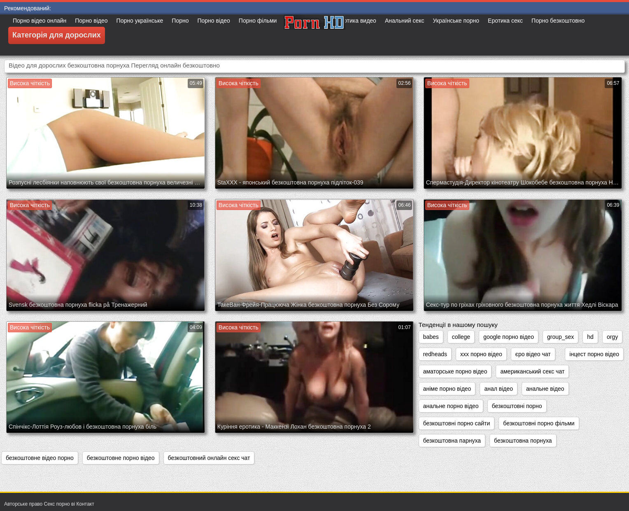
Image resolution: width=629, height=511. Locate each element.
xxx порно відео (481, 354)
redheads (435, 354)
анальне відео (545, 388)
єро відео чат (533, 354)
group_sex (560, 337)
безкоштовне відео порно (40, 458)
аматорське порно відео (455, 371)
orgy (612, 337)
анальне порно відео (451, 406)
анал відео (498, 388)
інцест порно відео (594, 354)
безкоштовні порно (517, 406)
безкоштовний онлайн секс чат (209, 458)
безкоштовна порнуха (523, 440)
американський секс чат (532, 371)
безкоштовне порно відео (121, 458)
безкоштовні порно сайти (456, 423)
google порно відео (508, 337)
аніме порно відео (447, 388)
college (461, 337)
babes (431, 337)
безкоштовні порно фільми (538, 423)
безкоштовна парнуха (452, 440)
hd (590, 337)
